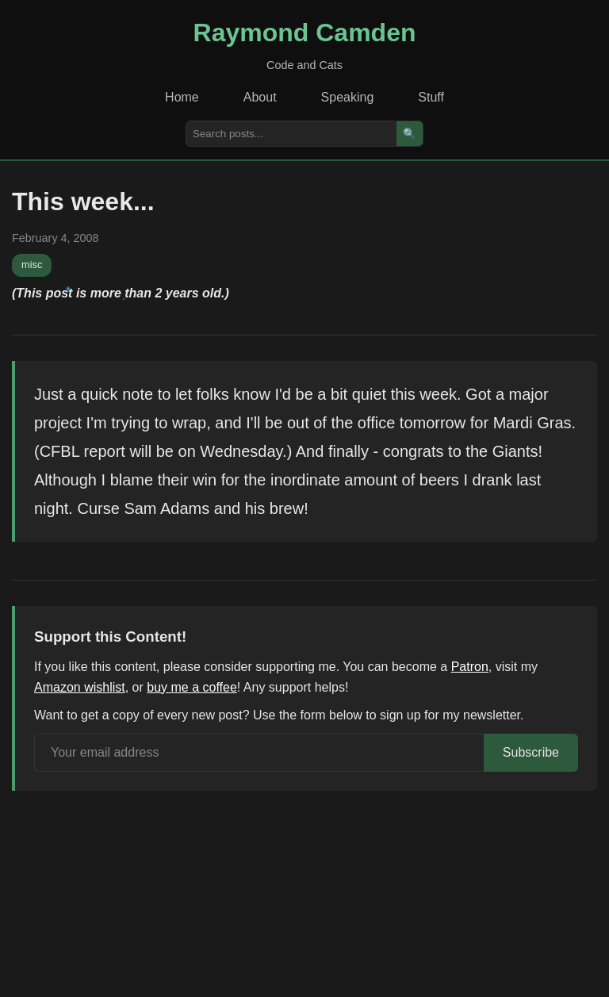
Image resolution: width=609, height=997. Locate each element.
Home (182, 97)
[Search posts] (291, 133)
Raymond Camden (304, 32)
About (260, 97)
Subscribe (531, 752)
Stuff (431, 97)
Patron (469, 666)
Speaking (347, 97)
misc (31, 264)
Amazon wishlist (79, 687)
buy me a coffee (192, 687)
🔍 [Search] (409, 134)
